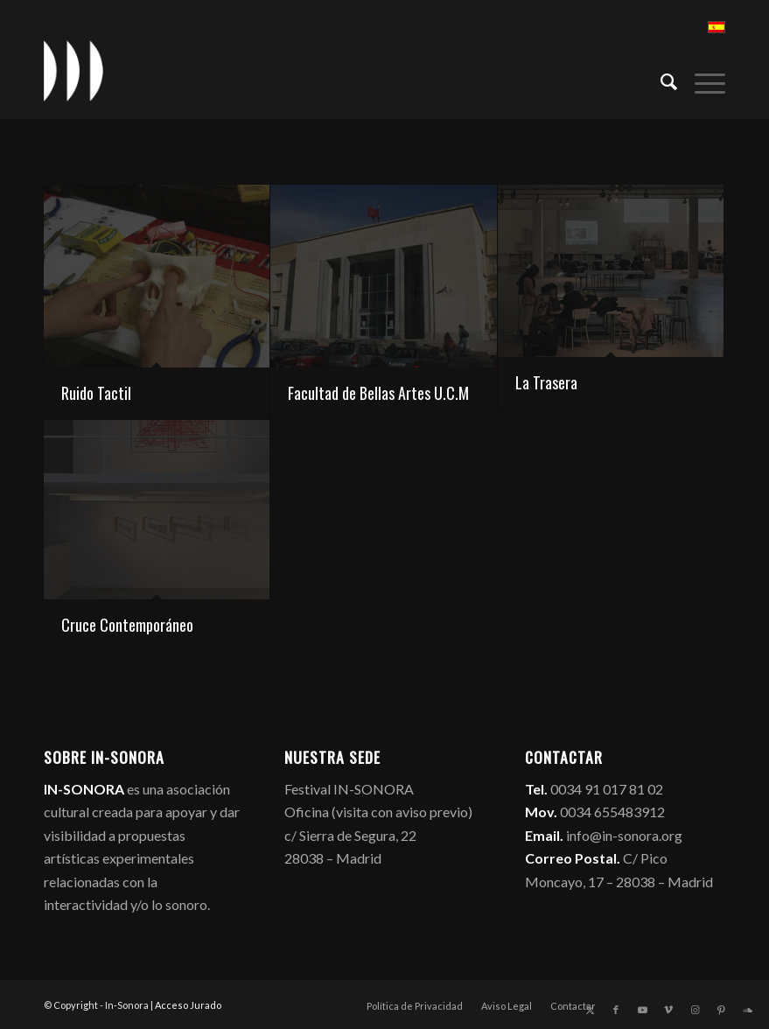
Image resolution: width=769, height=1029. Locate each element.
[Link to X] (590, 1010)
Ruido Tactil (96, 393)
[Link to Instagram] (695, 1010)
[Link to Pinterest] (721, 1010)
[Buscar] (660, 79)
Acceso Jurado (188, 1005)
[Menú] (701, 79)
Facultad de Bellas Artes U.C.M (378, 393)
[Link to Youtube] (642, 1010)
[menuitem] (660, 79)
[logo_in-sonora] (73, 71)
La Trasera (546, 382)
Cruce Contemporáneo (127, 624)
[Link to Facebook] (616, 1010)
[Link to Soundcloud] (747, 1010)
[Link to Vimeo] (668, 1010)
